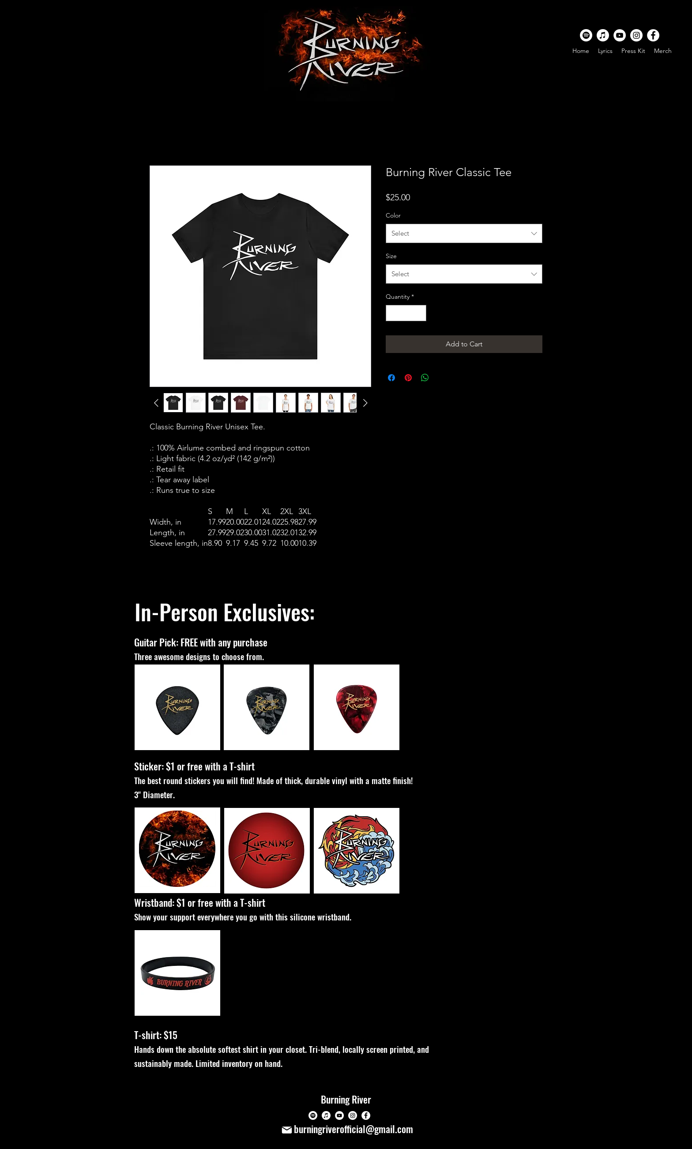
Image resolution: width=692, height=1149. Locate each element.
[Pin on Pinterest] (408, 377)
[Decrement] (392, 313)
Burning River (346, 1099)
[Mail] (286, 1130)
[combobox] (464, 233)
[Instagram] (636, 35)
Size (391, 256)
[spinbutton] (406, 313)
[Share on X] (441, 377)
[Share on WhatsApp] (425, 377)
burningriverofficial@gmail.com (353, 1129)
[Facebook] (653, 35)
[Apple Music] (603, 35)
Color (393, 215)
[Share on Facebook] (391, 377)
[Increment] (419, 313)
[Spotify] (586, 35)
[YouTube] (619, 35)
